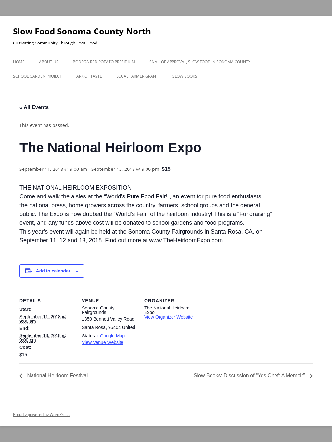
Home (19, 62)
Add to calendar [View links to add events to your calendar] (53, 270)
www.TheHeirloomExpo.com (186, 240)
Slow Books (184, 76)
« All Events (34, 107)
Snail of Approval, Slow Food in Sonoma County (199, 62)
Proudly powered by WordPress (41, 414)
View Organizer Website (168, 317)
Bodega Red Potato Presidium (104, 62)
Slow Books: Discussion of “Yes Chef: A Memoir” (250, 375)
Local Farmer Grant (137, 76)
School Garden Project (37, 76)
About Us (48, 62)
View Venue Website (102, 342)
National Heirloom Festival (57, 375)
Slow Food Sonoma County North (82, 31)
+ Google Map (110, 335)
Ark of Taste (89, 76)
